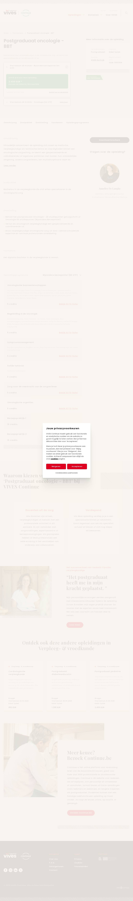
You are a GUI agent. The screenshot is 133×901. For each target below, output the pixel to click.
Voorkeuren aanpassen (67, 473)
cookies (54, 459)
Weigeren (56, 466)
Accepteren (77, 466)
